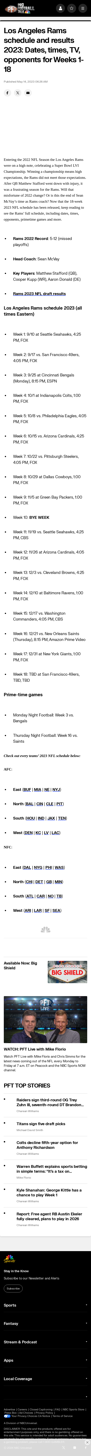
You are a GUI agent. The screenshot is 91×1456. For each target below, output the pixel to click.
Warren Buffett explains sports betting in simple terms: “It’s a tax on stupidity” (52, 1169)
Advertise (9, 1409)
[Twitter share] (17, 93)
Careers (22, 1409)
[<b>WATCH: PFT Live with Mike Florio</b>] (45, 1019)
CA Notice (44, 1416)
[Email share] (28, 93)
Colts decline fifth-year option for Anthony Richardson (47, 1145)
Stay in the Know (16, 1271)
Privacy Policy (44, 1413)
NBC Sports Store (73, 1409)
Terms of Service (62, 1416)
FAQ (57, 1409)
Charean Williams (28, 1111)
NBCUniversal (28, 1423)
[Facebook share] (7, 93)
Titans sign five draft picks (41, 1124)
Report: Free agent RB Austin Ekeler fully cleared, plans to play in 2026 (49, 1216)
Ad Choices (26, 1413)
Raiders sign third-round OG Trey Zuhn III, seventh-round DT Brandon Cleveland (49, 1102)
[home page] (20, 8)
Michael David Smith (30, 1130)
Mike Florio (24, 1177)
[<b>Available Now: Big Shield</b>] (67, 972)
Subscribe (13, 1288)
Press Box (10, 1413)
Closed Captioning (41, 1409)
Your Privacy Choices (24, 1416)
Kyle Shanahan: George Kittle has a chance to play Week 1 (49, 1193)
